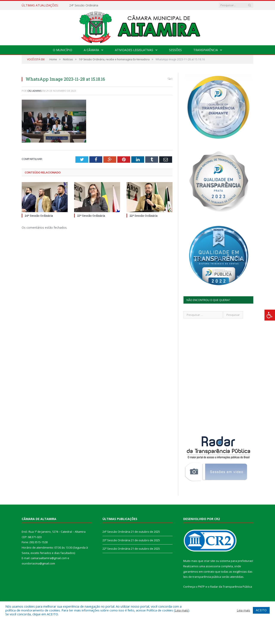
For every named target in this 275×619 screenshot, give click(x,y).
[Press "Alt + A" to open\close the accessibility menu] (269, 315)
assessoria (213, 566)
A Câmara (91, 50)
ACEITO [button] (261, 610)
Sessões (175, 50)
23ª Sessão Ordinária (91, 215)
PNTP (201, 587)
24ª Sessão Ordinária (83, 5)
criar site (209, 561)
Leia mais (181, 610)
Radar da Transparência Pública (231, 587)
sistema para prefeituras (236, 561)
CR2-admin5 (34, 90)
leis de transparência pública (202, 577)
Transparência (205, 50)
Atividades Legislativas (134, 50)
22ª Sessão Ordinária (143, 215)
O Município (62, 50)
